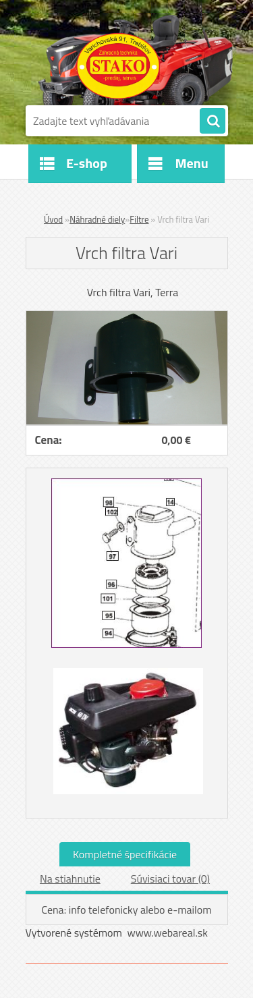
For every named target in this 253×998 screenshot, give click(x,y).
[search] (212, 121)
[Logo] (118, 66)
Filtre (139, 219)
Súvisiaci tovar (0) (170, 878)
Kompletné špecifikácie (125, 854)
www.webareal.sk (167, 932)
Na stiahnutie (70, 878)
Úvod (53, 219)
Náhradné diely (97, 219)
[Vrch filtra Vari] (126, 316)
